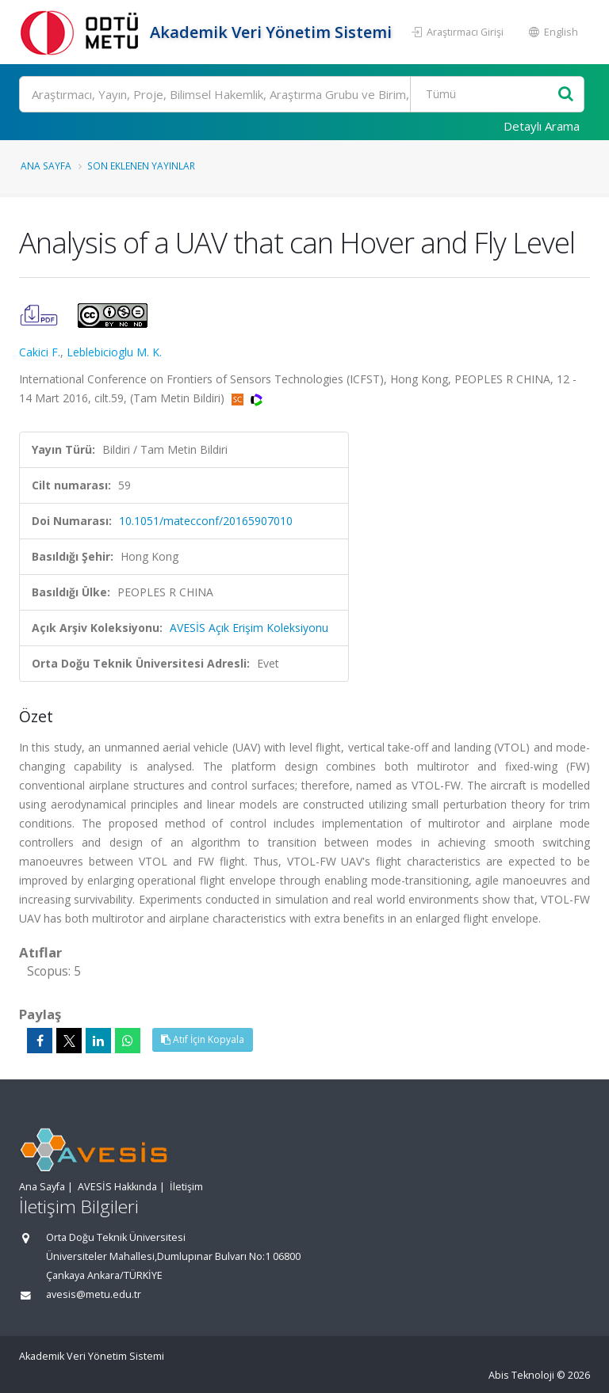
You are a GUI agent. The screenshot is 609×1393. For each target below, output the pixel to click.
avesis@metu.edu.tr (93, 1294)
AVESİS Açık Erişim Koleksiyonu (249, 627)
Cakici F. (39, 352)
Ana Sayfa (46, 165)
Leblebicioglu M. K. (114, 352)
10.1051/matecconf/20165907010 (206, 520)
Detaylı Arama (542, 126)
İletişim (186, 1186)
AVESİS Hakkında (117, 1186)
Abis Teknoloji (521, 1375)
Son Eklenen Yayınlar (141, 165)
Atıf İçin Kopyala (202, 1039)
